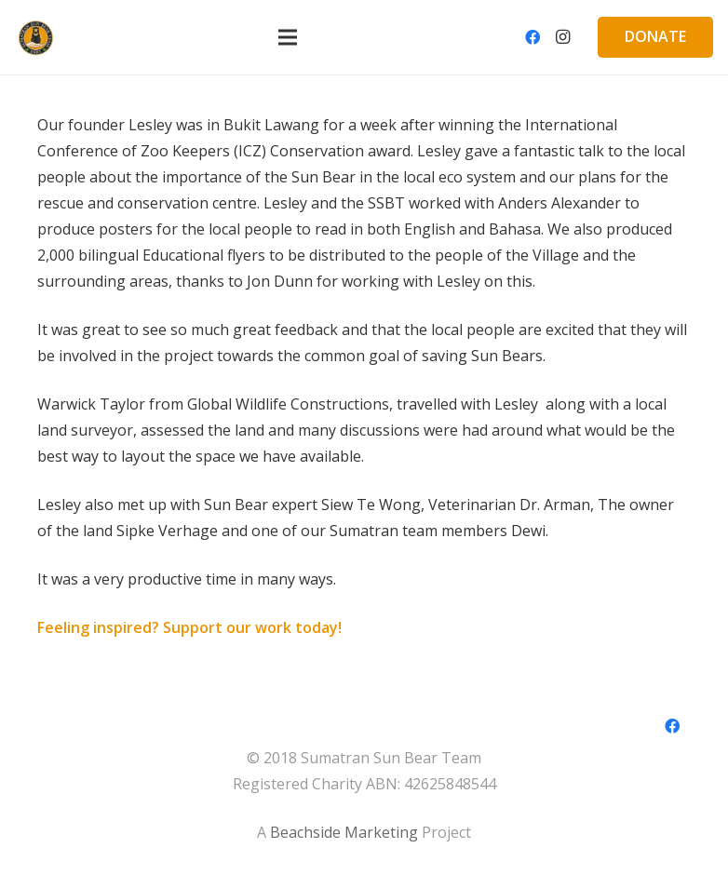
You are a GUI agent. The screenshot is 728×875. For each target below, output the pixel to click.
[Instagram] (562, 37)
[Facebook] (532, 37)
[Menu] (287, 37)
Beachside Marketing (344, 832)
